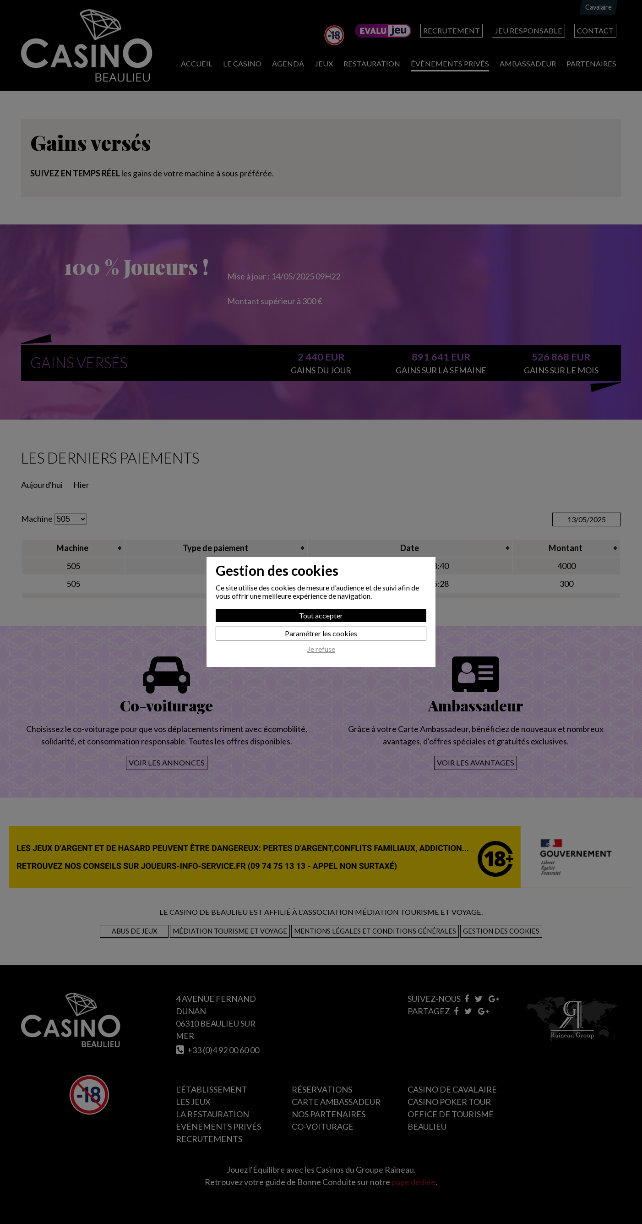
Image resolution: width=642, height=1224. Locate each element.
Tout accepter (321, 615)
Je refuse (321, 649)
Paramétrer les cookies (321, 633)
